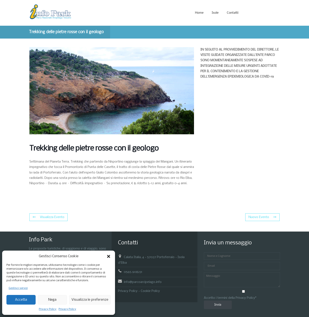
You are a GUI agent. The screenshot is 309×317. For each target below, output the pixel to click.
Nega (52, 300)
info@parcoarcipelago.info (143, 282)
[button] (108, 256)
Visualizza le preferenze (89, 300)
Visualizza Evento (48, 217)
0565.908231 (133, 272)
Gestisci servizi (18, 288)
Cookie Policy (150, 291)
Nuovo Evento (262, 217)
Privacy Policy (47, 309)
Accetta (21, 300)
